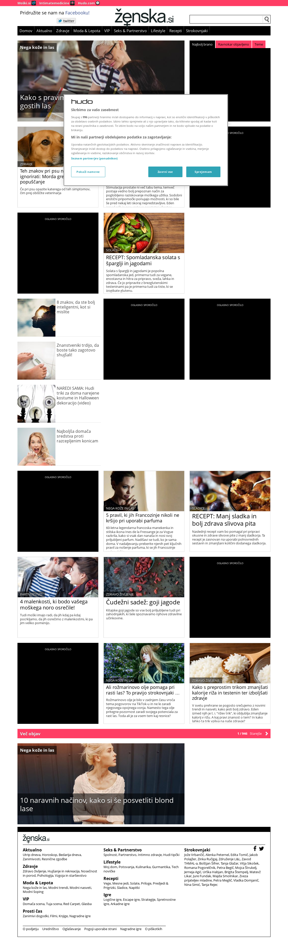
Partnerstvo (31, 594)
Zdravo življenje (120, 594)
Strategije (148, 899)
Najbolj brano (202, 44)
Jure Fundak (202, 876)
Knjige (63, 916)
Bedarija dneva (70, 854)
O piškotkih (153, 929)
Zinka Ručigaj (207, 859)
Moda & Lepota (86, 30)
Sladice (198, 508)
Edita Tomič (239, 854)
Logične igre (112, 899)
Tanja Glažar (229, 863)
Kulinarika (143, 867)
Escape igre (131, 899)
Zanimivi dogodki (36, 916)
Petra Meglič (222, 880)
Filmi (53, 916)
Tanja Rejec (209, 884)
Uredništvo (50, 929)
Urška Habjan (213, 872)
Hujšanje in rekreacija (63, 871)
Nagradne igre (80, 916)
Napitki (134, 887)
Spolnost (110, 854)
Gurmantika (161, 867)
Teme (259, 44)
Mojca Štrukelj (245, 867)
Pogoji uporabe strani (100, 929)
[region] (146, 140)
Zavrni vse (165, 172)
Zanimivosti (31, 859)
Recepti (175, 30)
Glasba (86, 904)
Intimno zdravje (150, 854)
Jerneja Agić (192, 872)
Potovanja (126, 867)
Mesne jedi (120, 883)
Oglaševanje (72, 929)
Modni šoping (33, 891)
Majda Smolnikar (225, 876)
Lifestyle (158, 30)
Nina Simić (192, 884)
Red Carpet (71, 904)
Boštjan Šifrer (209, 863)
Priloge (146, 883)
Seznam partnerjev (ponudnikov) (94, 158)
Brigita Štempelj (236, 872)
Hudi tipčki (171, 854)
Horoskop (49, 854)
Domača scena (34, 904)
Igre (107, 894)
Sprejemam (203, 172)
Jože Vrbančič (194, 854)
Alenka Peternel (217, 854)
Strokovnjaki (197, 30)
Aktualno (44, 30)
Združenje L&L (229, 859)
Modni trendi (58, 887)
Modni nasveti (80, 887)
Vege (107, 883)
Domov (25, 30)
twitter (68, 20)
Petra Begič (225, 867)
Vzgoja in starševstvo (71, 875)
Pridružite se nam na (55, 13)
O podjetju (31, 929)
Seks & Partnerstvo (130, 30)
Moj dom (110, 867)
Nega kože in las (37, 47)
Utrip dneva (31, 854)
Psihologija (45, 875)
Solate (112, 250)
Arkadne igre (120, 904)
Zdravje (62, 30)
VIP (107, 30)
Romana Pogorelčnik (199, 867)
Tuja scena (54, 904)
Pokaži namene (88, 172)
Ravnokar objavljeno (233, 44)
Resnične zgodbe (54, 859)
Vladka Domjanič (245, 880)
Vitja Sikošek (249, 863)
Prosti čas (32, 911)
